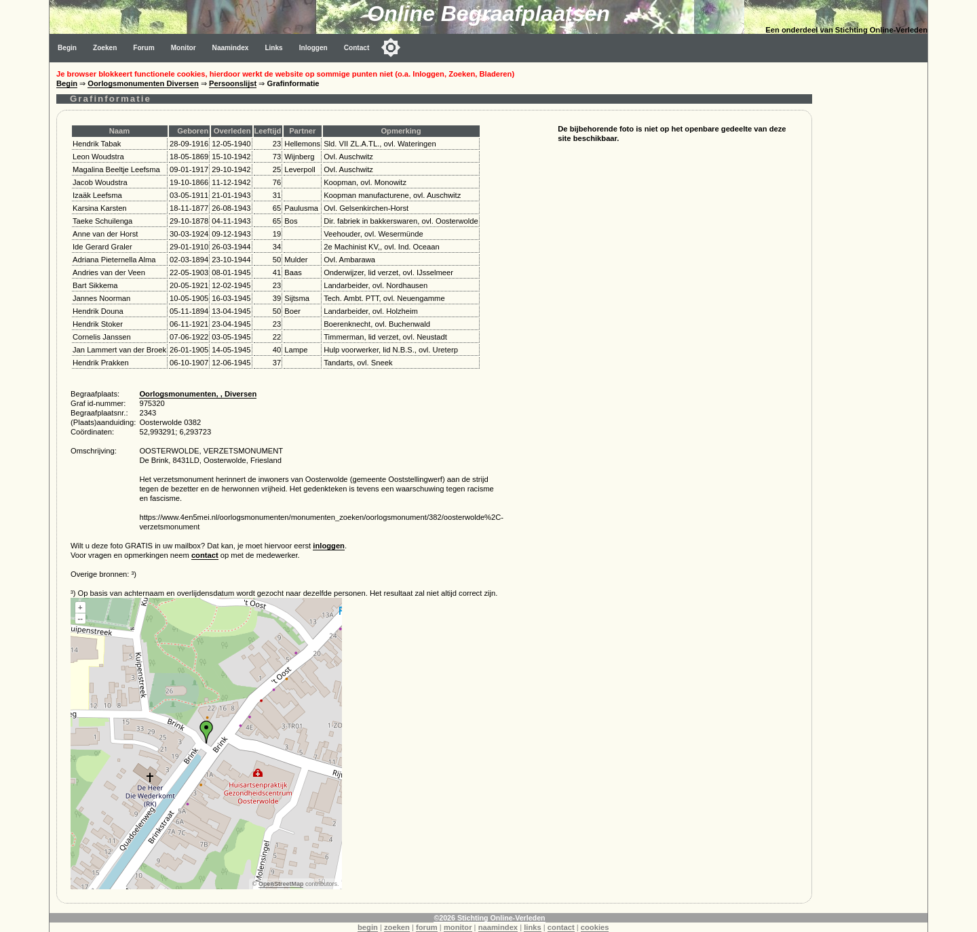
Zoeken (105, 48)
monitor (458, 927)
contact (204, 555)
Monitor (183, 48)
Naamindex (230, 48)
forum (427, 927)
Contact (357, 48)
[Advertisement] (873, 265)
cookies (595, 927)
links (532, 927)
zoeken (397, 927)
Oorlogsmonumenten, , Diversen (197, 394)
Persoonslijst (232, 83)
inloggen (329, 546)
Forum (143, 48)
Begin (67, 48)
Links (273, 48)
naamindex (498, 927)
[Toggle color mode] (390, 47)
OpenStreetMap (281, 883)
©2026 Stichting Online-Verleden (489, 918)
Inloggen (313, 48)
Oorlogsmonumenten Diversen (143, 83)
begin (368, 927)
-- (80, 618)
